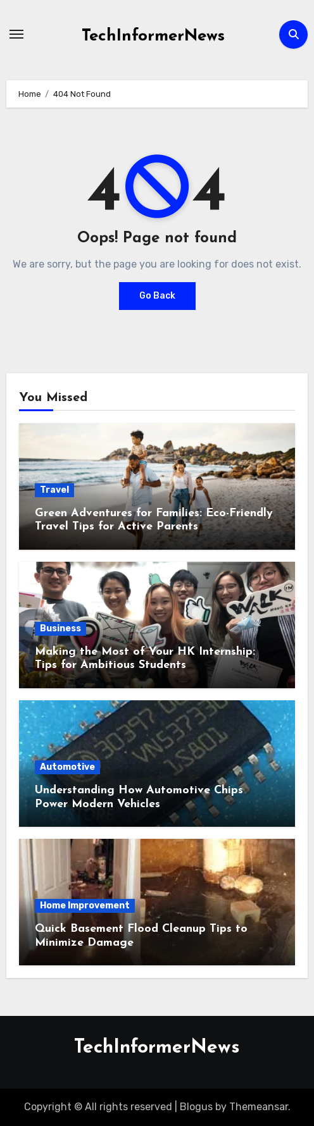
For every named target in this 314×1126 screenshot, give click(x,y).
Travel (54, 490)
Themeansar (258, 1107)
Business (60, 628)
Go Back (157, 295)
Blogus (196, 1107)
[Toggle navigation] (16, 34)
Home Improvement (85, 905)
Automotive (67, 767)
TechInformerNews (153, 36)
